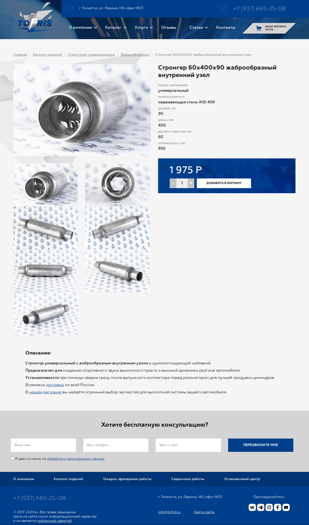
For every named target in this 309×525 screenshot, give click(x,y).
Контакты (225, 28)
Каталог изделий (47, 55)
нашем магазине (45, 392)
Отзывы (168, 28)
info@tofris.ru (169, 512)
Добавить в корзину (223, 183)
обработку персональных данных (76, 459)
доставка (55, 385)
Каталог (113, 28)
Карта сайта (204, 512)
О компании (80, 28)
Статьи (196, 28)
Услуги (141, 28)
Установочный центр (242, 479)
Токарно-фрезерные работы (127, 479)
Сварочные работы (187, 479)
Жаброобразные (134, 55)
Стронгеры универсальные (91, 55)
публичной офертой (54, 521)
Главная (20, 55)
